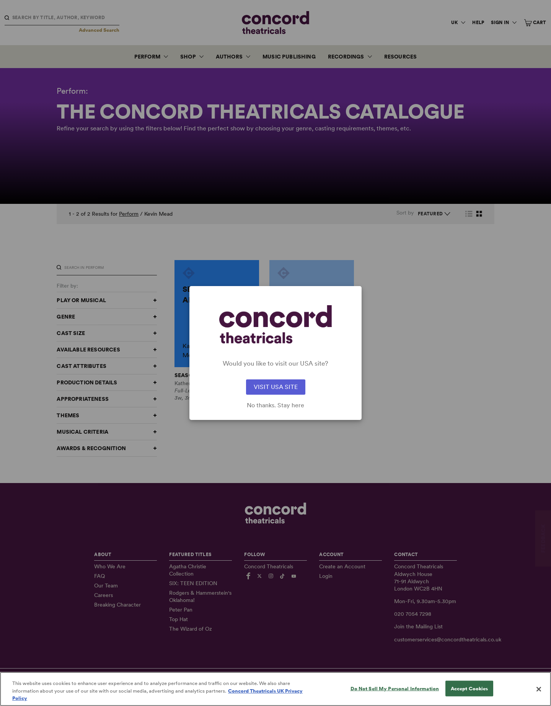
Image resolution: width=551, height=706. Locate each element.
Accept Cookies (469, 689)
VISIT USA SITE (276, 386)
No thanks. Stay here (275, 405)
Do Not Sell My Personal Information (394, 689)
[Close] (538, 689)
